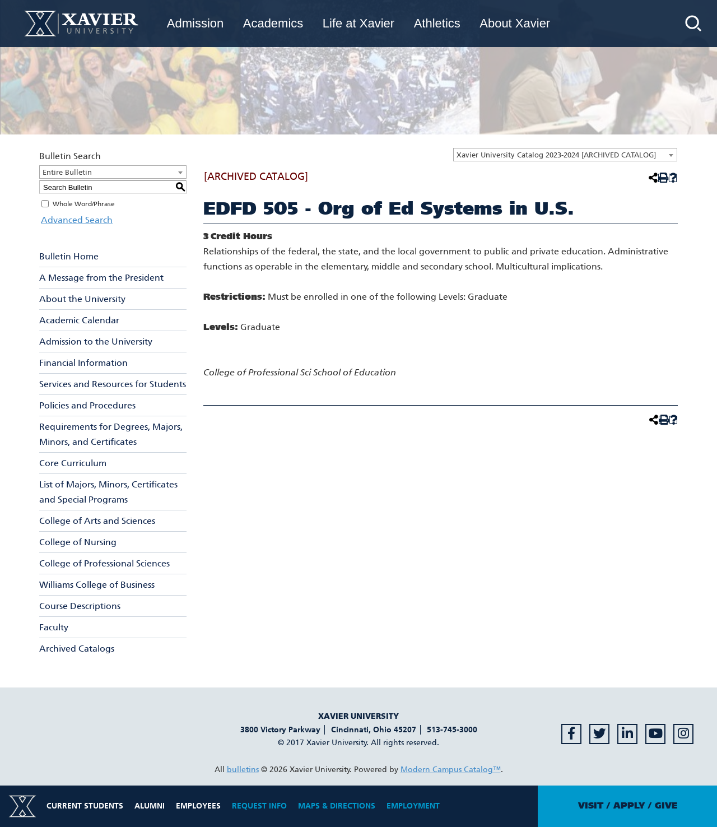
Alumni (149, 806)
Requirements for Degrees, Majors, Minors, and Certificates (111, 434)
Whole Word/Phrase (84, 204)
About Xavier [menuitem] (514, 23)
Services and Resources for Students (112, 384)
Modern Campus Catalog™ (451, 769)
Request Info (259, 806)
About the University (82, 299)
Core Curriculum (72, 463)
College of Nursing (78, 542)
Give (666, 806)
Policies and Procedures (87, 405)
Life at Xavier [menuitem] (358, 23)
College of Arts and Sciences (97, 520)
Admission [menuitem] (195, 23)
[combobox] (565, 154)
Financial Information (83, 362)
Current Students (84, 806)
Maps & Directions (336, 806)
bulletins (243, 769)
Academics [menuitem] (273, 23)
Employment (413, 806)
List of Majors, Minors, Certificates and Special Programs (108, 492)
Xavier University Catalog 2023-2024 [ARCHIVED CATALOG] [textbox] (556, 155)
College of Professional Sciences (104, 563)
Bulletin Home (69, 256)
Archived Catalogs (76, 648)
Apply (629, 806)
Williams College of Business (97, 584)
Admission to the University (95, 341)
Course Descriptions (79, 606)
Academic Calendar (79, 320)
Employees (198, 806)
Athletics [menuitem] (437, 23)
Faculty (53, 627)
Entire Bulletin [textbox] (67, 172)
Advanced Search (75, 220)
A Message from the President (101, 277)
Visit (590, 806)
